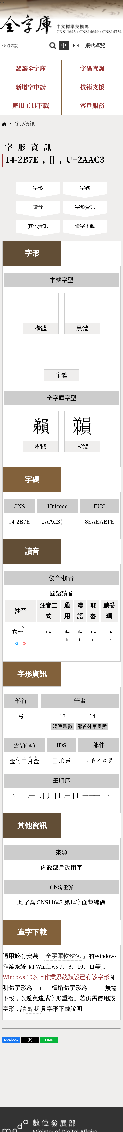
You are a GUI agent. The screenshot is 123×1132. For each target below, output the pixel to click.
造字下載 (85, 226)
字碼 (85, 188)
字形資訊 (25, 123)
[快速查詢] (24, 45)
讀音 (38, 207)
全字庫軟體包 (63, 956)
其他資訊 (38, 226)
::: (2, 2)
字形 (38, 188)
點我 (34, 1009)
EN (76, 45)
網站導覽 (95, 45)
